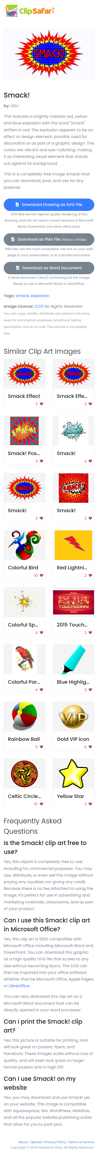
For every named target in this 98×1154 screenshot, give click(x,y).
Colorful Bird (23, 567)
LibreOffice (19, 986)
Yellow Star (70, 796)
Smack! (66, 453)
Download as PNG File (48, 239)
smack (22, 296)
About (23, 1142)
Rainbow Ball (24, 739)
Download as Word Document (49, 268)
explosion (40, 296)
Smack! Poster (25, 453)
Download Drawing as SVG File (49, 204)
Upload (36, 1142)
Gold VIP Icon (73, 739)
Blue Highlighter (76, 682)
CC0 (39, 306)
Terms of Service (81, 1142)
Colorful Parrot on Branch (39, 682)
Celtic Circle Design (32, 796)
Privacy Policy (55, 1142)
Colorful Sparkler (28, 624)
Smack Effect (24, 396)
